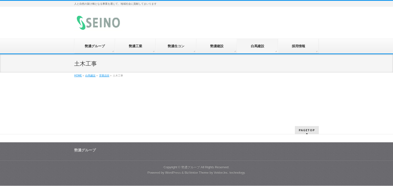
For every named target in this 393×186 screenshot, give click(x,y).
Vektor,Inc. (221, 172)
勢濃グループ (190, 167)
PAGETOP (307, 130)
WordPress (173, 172)
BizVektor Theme (197, 172)
